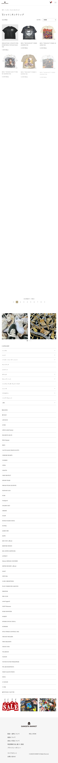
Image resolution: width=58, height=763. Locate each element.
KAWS (4, 536)
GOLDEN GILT (6, 505)
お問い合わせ (12, 756)
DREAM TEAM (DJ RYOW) (9, 485)
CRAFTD (4, 470)
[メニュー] (55, 2)
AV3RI (4, 425)
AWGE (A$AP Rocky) (7, 430)
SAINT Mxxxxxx (6, 606)
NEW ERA (5, 576)
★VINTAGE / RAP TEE (8, 692)
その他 (4, 687)
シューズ (4, 388)
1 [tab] (27, 340)
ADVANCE (5, 420)
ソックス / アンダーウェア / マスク (11, 384)
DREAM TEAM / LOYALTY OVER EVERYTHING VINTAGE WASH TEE (10, 45)
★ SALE (4, 415)
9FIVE (4, 677)
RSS (30, 734)
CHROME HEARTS (7, 455)
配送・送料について (14, 734)
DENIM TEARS (6, 480)
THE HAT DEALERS (7, 636)
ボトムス (4, 374)
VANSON (4, 657)
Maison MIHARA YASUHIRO (10, 561)
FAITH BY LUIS (6, 490)
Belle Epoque (5, 440)
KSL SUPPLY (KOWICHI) (9, 551)
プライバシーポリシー (14, 748)
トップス (7, 10)
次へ (44, 302)
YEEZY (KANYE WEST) (8, 672)
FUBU (3, 495)
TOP (3, 10)
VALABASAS (5, 651)
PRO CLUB (5, 596)
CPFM (4, 465)
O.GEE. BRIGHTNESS (8, 581)
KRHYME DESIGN (7, 546)
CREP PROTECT (6, 475)
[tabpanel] (15, 326)
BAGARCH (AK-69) (7, 435)
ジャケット (5, 369)
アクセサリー (5, 393)
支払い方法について (14, 741)
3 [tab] (30, 340)
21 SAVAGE (5, 682)
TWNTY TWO (6, 646)
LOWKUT (4, 556)
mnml (4, 571)
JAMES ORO (5, 531)
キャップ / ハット (6, 379)
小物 (3, 403)
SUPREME (5, 626)
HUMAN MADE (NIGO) (8, 520)
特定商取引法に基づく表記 (16, 744)
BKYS (3, 445)
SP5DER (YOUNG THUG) (9, 621)
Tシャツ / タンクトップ (14, 10)
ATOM (34, 734)
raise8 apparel (6, 601)
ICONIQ (4, 525)
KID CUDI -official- (7, 541)
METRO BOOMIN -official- (9, 566)
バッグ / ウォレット (7, 398)
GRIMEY (4, 510)
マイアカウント (12, 753)
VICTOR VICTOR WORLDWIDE (10, 662)
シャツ (4, 355)
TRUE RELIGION (6, 641)
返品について (12, 737)
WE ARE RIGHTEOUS (8, 667)
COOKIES (4, 460)
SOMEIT (4, 616)
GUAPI (4, 515)
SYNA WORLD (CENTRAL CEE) (10, 631)
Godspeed (5, 500)
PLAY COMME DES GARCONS (10, 586)
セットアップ (5, 364)
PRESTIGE (5, 591)
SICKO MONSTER (7, 611)
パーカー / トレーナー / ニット (10, 360)
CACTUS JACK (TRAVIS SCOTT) (10, 450)
